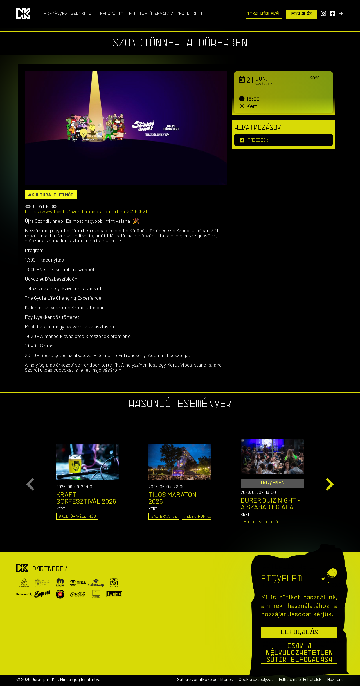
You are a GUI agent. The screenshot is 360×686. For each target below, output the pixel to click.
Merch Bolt (190, 14)
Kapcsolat (82, 14)
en (341, 14)
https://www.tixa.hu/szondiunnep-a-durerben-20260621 (86, 211)
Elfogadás (299, 632)
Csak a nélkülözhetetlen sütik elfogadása (299, 653)
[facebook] (283, 139)
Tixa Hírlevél (264, 14)
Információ (110, 14)
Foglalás (301, 14)
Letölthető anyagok (150, 14)
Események (56, 14)
